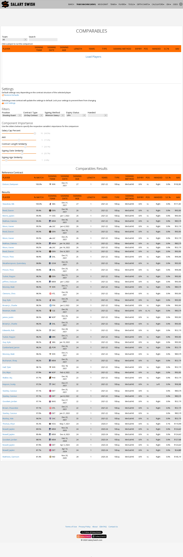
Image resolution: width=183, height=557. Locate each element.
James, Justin (8, 317)
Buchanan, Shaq (10, 360)
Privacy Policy (84, 526)
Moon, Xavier (8, 226)
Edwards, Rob (8, 330)
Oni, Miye (7, 372)
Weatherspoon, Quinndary (14, 263)
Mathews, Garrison (11, 456)
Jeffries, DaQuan (10, 281)
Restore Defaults (10, 95)
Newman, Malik (9, 310)
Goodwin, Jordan (10, 401)
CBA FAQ (103, 526)
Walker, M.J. (7, 377)
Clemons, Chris (9, 293)
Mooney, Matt (8, 287)
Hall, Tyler (7, 367)
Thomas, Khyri (9, 423)
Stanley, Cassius (10, 391)
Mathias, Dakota (10, 221)
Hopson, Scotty (9, 384)
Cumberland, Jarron (11, 347)
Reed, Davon (8, 210)
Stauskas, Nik (8, 204)
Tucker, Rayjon (9, 276)
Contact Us (113, 526)
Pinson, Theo (8, 256)
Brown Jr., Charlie (10, 305)
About (95, 526)
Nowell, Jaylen (9, 429)
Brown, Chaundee (10, 408)
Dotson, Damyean (10, 184)
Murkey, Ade (8, 418)
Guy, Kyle (7, 300)
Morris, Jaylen (8, 215)
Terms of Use (71, 526)
